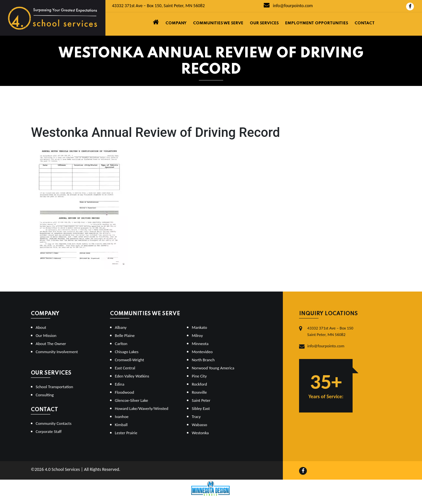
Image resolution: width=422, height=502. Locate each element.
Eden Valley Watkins (132, 376)
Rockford (199, 384)
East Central (125, 367)
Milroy (197, 335)
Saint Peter (201, 400)
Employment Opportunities (316, 23)
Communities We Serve (218, 23)
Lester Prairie (126, 432)
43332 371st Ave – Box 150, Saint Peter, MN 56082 (158, 5)
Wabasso (199, 424)
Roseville (199, 392)
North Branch (203, 359)
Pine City (199, 376)
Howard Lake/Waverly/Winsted (141, 408)
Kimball (121, 424)
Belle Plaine (125, 335)
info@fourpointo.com (288, 5)
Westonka (200, 432)
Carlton (121, 343)
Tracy (196, 416)
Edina (119, 384)
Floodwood (124, 392)
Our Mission (46, 335)
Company (176, 23)
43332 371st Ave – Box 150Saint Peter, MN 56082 (330, 331)
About (41, 327)
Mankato (199, 327)
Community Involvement (57, 351)
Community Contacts (53, 423)
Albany (121, 327)
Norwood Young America (213, 367)
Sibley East (201, 408)
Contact (365, 23)
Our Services (264, 23)
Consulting (45, 394)
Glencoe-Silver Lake (131, 400)
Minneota (200, 343)
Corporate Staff (49, 431)
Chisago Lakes (127, 351)
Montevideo (202, 351)
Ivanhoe (121, 416)
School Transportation (54, 386)
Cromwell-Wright (129, 359)
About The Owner (51, 343)
